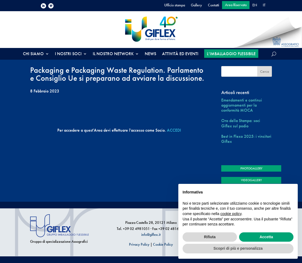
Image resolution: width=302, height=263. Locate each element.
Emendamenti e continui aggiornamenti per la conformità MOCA (241, 105)
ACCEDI (174, 130)
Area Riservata (236, 5)
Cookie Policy (163, 244)
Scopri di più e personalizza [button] (238, 248)
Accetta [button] (266, 237)
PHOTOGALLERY (251, 168)
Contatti (213, 5)
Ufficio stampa (174, 5)
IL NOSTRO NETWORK (113, 54)
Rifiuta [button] (210, 237)
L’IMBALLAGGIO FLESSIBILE (231, 53)
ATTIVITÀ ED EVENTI (180, 54)
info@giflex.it (150, 234)
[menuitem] (254, 6)
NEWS (150, 54)
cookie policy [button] (230, 214)
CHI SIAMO (33, 54)
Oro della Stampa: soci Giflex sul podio (240, 123)
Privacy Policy (139, 244)
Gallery (196, 5)
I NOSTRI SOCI (68, 54)
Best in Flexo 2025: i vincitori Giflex (246, 139)
